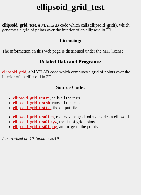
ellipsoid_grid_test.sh (31, 102)
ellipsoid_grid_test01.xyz (35, 121)
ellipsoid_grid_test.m (31, 98)
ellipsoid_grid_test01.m (33, 117)
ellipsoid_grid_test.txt (32, 107)
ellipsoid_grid (14, 72)
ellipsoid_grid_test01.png (35, 126)
